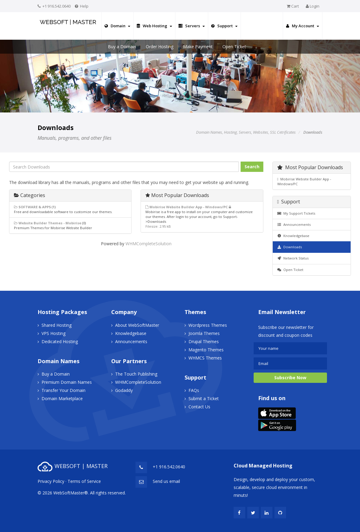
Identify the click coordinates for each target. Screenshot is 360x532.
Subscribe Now (290, 377)
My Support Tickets (296, 213)
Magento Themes (206, 350)
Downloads (289, 247)
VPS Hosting (53, 333)
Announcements (294, 224)
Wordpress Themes (207, 325)
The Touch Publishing (136, 374)
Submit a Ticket (203, 398)
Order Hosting (159, 46)
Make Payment (198, 46)
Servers (191, 25)
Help (84, 6)
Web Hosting (154, 25)
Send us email (166, 481)
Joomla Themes (204, 333)
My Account (302, 25)
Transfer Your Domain (63, 390)
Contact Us (199, 407)
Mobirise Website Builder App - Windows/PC (304, 181)
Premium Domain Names (67, 382)
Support (224, 25)
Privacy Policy (51, 481)
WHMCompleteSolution (148, 243)
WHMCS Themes (205, 358)
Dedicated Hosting (60, 341)
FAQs (193, 390)
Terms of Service (84, 481)
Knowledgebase (293, 235)
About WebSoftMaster (137, 325)
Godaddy (124, 390)
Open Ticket (234, 46)
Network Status (293, 258)
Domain (117, 25)
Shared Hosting (57, 325)
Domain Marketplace (62, 398)
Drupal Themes (203, 341)
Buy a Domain (122, 46)
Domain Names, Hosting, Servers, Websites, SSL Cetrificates (246, 132)
